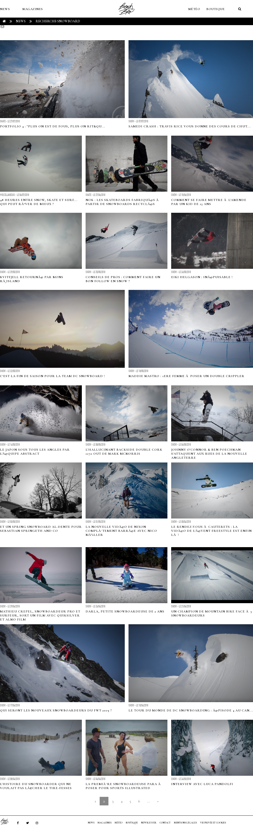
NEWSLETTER (148, 822)
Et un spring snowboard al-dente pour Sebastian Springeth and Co (41, 529)
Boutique (215, 9)
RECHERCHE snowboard (58, 21)
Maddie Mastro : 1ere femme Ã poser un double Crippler (186, 376)
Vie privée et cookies (213, 822)
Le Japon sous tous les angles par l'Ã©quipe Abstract (35, 452)
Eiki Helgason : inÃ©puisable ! (202, 277)
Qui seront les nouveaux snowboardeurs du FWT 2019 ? (56, 710)
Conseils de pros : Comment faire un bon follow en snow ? (123, 279)
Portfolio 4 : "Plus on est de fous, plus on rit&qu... (52, 126)
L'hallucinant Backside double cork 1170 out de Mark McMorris (124, 452)
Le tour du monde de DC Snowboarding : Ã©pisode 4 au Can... (191, 710)
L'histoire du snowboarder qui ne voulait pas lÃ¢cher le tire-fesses (36, 786)
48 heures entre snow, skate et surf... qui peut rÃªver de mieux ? (39, 202)
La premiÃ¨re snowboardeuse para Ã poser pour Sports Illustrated (124, 786)
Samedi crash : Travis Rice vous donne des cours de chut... (190, 126)
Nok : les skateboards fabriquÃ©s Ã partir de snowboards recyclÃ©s (123, 202)
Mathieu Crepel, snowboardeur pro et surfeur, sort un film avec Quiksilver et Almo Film (40, 615)
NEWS (5, 9)
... (148, 801)
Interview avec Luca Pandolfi (202, 784)
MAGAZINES (32, 9)
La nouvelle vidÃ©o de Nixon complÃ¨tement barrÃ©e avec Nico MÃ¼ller (121, 531)
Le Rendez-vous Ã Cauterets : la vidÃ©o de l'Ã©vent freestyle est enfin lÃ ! (211, 531)
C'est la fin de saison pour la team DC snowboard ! (52, 376)
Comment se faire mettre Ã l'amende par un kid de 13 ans (208, 202)
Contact (165, 822)
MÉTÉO (194, 9)
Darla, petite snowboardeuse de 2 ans (125, 611)
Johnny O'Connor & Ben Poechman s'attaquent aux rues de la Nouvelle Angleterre (209, 454)
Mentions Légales (185, 822)
